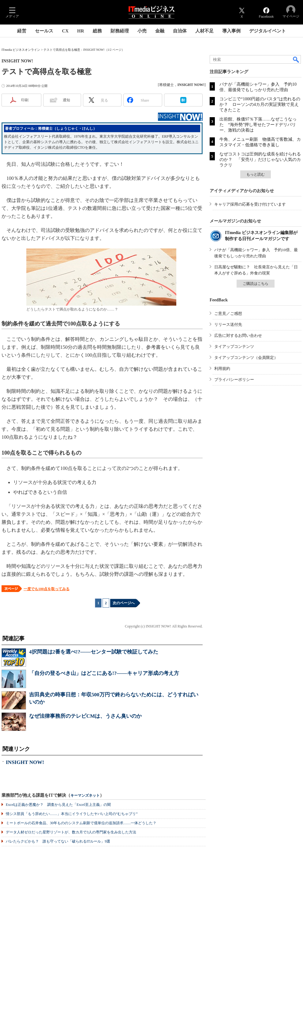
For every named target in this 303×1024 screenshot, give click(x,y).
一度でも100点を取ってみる (46, 589)
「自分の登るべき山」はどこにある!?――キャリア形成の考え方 (104, 673)
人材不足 (204, 30)
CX (65, 30)
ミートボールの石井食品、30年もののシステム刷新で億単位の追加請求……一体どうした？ (81, 823)
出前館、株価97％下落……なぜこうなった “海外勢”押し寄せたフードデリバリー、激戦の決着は (258, 124)
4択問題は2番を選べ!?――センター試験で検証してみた (93, 652)
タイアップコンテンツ (234, 346)
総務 (97, 30)
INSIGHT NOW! (25, 762)
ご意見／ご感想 (228, 313)
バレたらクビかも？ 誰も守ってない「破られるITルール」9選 (58, 841)
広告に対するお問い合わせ (238, 335)
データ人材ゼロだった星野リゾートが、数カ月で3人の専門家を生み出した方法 (71, 832)
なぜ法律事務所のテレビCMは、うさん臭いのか (85, 716)
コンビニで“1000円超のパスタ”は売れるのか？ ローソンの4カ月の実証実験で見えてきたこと (259, 104)
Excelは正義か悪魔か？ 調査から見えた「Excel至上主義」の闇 (58, 804)
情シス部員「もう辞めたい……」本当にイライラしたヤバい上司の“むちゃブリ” (72, 814)
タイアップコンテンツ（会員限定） (246, 357)
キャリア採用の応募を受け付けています (250, 204)
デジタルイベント (267, 30)
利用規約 (222, 368)
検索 (296, 59)
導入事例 (231, 30)
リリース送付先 (228, 324)
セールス (44, 30)
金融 (159, 30)
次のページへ (124, 603)
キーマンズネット (85, 796)
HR (80, 30)
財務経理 (119, 30)
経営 (21, 30)
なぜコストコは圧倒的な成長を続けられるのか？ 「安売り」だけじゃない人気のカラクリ (260, 159)
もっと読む (255, 174)
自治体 (180, 30)
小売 (142, 30)
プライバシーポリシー (234, 379)
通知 (66, 100)
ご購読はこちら (255, 283)
